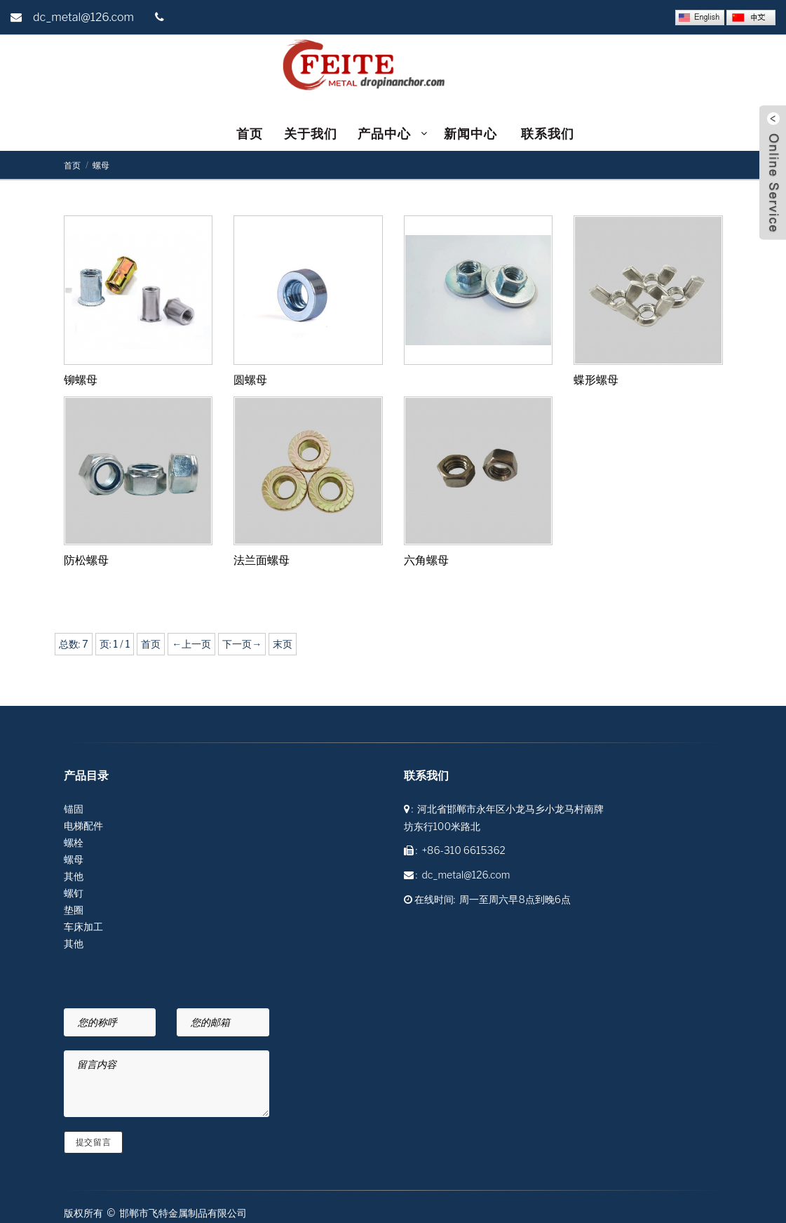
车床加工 (83, 927)
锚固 (73, 809)
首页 (249, 133)
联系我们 (547, 133)
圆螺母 (250, 380)
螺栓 (73, 842)
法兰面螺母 (261, 560)
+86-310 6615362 (463, 850)
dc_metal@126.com (83, 17)
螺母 (101, 165)
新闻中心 (472, 133)
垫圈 (73, 910)
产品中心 (384, 133)
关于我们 (310, 133)
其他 (73, 876)
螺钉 (73, 893)
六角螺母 (426, 560)
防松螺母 (86, 560)
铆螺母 (80, 380)
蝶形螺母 (596, 380)
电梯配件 (83, 825)
